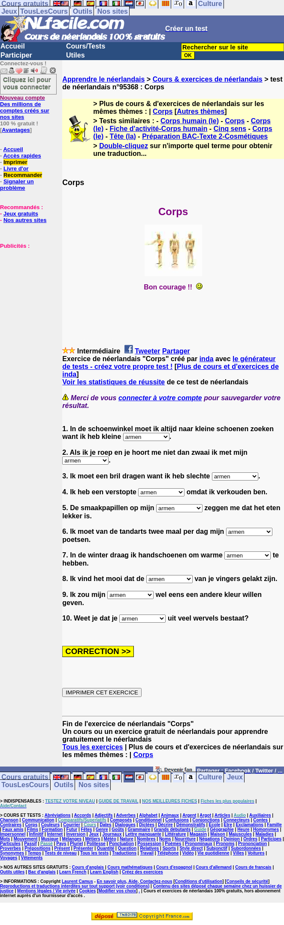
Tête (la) (123, 136)
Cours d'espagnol (174, 867)
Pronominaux (198, 843)
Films (32, 829)
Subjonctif (216, 848)
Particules (10, 843)
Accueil (12, 46)
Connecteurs (237, 820)
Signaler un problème (17, 184)
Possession (149, 843)
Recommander (22, 175)
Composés (121, 820)
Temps (35, 853)
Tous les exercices (92, 747)
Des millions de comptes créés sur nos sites (24, 107)
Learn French (72, 872)
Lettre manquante (143, 834)
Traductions (124, 853)
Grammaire (139, 829)
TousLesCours (44, 11)
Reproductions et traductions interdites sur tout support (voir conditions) (74, 886)
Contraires (10, 824)
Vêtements (32, 857)
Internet (55, 834)
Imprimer (15, 162)
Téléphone (167, 853)
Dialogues (125, 824)
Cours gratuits (24, 777)
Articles (222, 815)
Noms (165, 839)
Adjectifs (103, 815)
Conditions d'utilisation (199, 881)
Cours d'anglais (88, 867)
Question (127, 848)
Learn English (104, 872)
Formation (52, 829)
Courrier (71, 824)
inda (206, 358)
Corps (162, 111)
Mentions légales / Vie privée (46, 890)
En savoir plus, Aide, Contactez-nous (134, 881)
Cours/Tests (85, 46)
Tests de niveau (60, 853)
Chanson (9, 820)
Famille (274, 824)
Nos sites (112, 11)
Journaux (112, 834)
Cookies (87, 890)
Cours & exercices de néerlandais (208, 79)
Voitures (256, 853)
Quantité (106, 848)
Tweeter (147, 351)
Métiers (92, 839)
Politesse (96, 843)
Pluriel (76, 843)
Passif (30, 843)
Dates (105, 824)
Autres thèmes (200, 111)
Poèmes (173, 843)
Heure (243, 829)
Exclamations (249, 824)
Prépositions (37, 848)
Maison (217, 834)
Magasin (198, 834)
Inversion (75, 834)
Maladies (264, 834)
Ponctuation (121, 843)
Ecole (215, 824)
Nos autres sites (24, 220)
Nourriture (185, 839)
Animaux (170, 815)
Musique (50, 839)
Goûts (118, 829)
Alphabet (148, 815)
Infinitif (36, 834)
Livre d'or (16, 168)
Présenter (83, 848)
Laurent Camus (77, 881)
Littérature (175, 834)
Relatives (149, 848)
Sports (169, 848)
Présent (62, 848)
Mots (5, 839)
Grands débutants (172, 829)
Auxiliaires (260, 815)
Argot (205, 815)
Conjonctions (206, 820)
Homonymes (266, 829)
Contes (260, 820)
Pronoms (225, 843)
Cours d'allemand (214, 867)
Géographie (222, 829)
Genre (102, 829)
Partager (176, 351)
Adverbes (126, 815)
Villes (238, 853)
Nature (126, 839)
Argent (189, 815)
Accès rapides (22, 155)
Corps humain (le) (189, 121)
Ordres (250, 839)
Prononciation (252, 843)
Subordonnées (246, 848)
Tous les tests (94, 853)
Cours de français (253, 867)
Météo (110, 839)
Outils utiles (12, 872)
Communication (38, 820)
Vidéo (188, 853)
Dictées (146, 824)
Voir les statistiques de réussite (113, 382)
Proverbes (10, 848)
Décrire (165, 824)
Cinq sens (230, 128)
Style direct (191, 848)
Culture (210, 777)
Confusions (177, 820)
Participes (271, 839)
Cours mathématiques (130, 867)
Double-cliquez (123, 145)
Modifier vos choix (117, 890)
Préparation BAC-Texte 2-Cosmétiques (205, 136)
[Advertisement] (25, 292)
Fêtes (86, 829)
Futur (72, 829)
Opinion (232, 839)
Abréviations (58, 815)
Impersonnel (12, 834)
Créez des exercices (142, 872)
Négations (209, 839)
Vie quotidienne (213, 853)
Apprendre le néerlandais (103, 79)
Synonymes (12, 853)
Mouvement (26, 839)
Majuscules (240, 834)
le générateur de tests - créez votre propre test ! (168, 362)
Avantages (16, 130)
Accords (82, 815)
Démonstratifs (190, 824)
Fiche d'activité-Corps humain (159, 128)
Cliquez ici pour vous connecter (27, 83)
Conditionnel (149, 820)
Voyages (8, 857)
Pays (61, 843)
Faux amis (13, 829)
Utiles (75, 55)
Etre (228, 824)
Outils (82, 11)
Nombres (146, 839)
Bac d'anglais (42, 872)
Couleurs (50, 824)
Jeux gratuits (20, 213)
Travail (147, 853)
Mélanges (72, 839)
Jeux (9, 11)
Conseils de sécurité (247, 881)
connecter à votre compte (160, 398)
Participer (16, 55)
